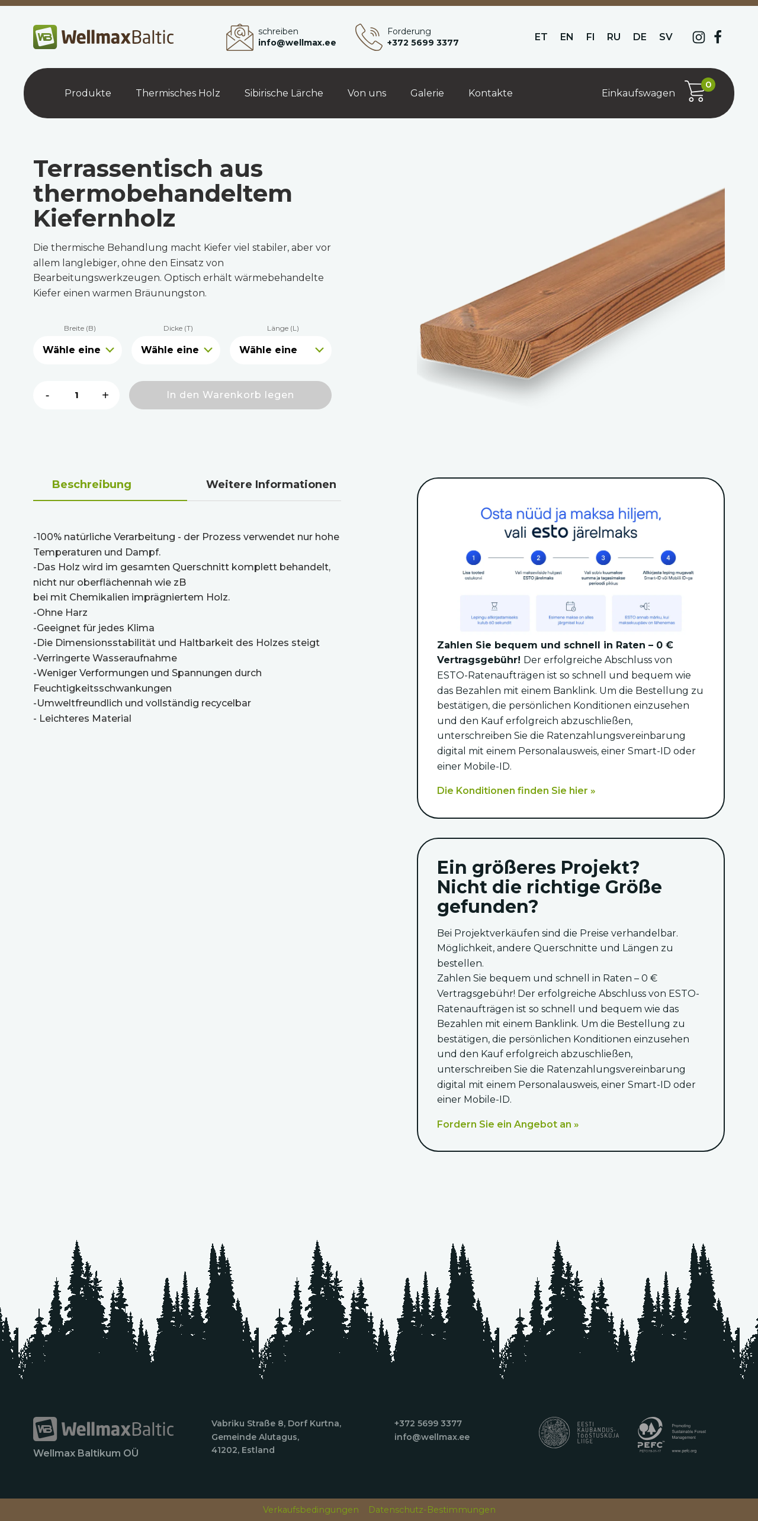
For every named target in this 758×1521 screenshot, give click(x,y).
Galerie (427, 93)
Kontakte (490, 93)
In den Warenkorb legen (230, 395)
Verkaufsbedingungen (311, 1509)
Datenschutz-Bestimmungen (432, 1509)
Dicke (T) (178, 328)
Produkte (88, 93)
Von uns (367, 93)
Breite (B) (80, 328)
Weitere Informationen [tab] (271, 484)
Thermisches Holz (178, 93)
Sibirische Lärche (284, 93)
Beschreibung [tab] (91, 484)
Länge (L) (283, 328)
